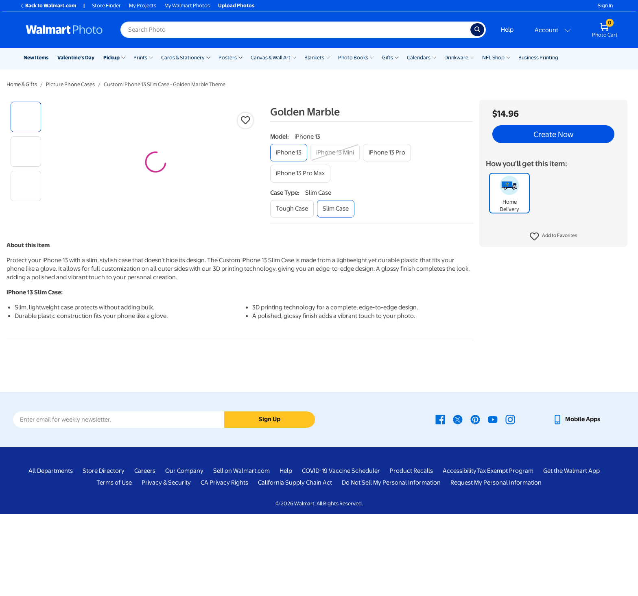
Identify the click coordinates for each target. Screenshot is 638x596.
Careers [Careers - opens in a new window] (144, 553)
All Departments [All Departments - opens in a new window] (50, 553)
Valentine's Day (75, 57)
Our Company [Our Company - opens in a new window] (184, 553)
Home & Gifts (22, 84)
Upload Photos (236, 5)
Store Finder (106, 5)
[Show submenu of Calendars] (434, 57)
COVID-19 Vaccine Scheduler (341, 553)
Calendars (418, 57)
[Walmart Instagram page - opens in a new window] (510, 501)
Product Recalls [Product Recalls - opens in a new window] (411, 553)
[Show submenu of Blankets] (328, 57)
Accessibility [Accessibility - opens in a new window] (459, 553)
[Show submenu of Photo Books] (371, 57)
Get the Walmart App (571, 553)
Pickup (111, 57)
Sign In (605, 5)
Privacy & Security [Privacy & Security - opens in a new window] (166, 564)
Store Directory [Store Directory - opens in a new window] (104, 553)
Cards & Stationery (183, 57)
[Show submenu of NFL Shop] (508, 57)
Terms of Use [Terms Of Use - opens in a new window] (114, 564)
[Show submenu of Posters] (240, 57)
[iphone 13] (288, 152)
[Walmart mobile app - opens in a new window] (576, 501)
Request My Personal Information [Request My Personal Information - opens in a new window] (496, 564)
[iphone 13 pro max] (300, 173)
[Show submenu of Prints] (151, 57)
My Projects (142, 5)
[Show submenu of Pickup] (123, 57)
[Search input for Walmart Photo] (295, 30)
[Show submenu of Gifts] (396, 57)
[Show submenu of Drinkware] (472, 57)
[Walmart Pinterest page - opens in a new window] (475, 501)
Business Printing (538, 57)
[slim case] (335, 209)
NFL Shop (493, 57)
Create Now (553, 134)
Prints (140, 57)
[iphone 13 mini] (335, 152)
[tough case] (292, 209)
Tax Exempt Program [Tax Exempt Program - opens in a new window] (504, 553)
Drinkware (456, 57)
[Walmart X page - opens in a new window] (458, 501)
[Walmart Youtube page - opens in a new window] (493, 501)
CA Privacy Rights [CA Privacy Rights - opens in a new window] (224, 564)
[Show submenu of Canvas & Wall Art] (294, 57)
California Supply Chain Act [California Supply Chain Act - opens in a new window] (295, 564)
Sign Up (269, 501)
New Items (36, 57)
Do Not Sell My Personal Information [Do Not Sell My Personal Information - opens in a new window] (391, 564)
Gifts (387, 57)
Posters (227, 57)
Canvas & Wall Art (271, 57)
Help (507, 29)
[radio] (26, 117)
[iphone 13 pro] (387, 152)
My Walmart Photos (187, 5)
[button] (553, 237)
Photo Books (353, 57)
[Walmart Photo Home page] (64, 29)
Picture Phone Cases (70, 84)
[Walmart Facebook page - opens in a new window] (440, 501)
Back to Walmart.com (48, 5)
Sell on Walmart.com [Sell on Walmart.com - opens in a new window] (241, 553)
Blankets (314, 57)
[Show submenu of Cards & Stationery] (208, 57)
